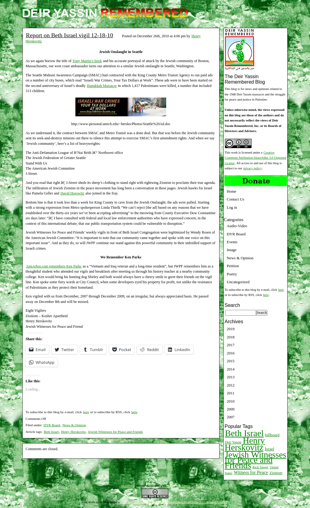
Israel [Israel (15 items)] (269, 449)
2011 (230, 393)
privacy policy (252, 168)
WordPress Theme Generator (185, 485)
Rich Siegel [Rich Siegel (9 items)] (260, 467)
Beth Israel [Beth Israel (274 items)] (244, 433)
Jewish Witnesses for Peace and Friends (115, 431)
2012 (231, 385)
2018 (231, 337)
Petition (233, 266)
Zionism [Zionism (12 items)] (275, 473)
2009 (231, 409)
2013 (231, 377)
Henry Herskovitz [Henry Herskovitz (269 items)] (245, 444)
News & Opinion (74, 425)
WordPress (128, 485)
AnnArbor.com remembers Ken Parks (54, 266)
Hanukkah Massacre (102, 86)
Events (232, 242)
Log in (232, 207)
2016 (231, 353)
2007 (231, 417)
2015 (231, 361)
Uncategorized (238, 282)
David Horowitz (72, 193)
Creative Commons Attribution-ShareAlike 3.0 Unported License (255, 158)
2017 (231, 345)
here (86, 412)
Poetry (232, 274)
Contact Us (235, 199)
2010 (231, 401)
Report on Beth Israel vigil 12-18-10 (69, 35)
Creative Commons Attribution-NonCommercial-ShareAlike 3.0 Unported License (174, 502)
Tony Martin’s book (87, 61)
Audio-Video (237, 226)
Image (231, 249)
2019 (231, 329)
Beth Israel (51, 431)
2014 (231, 369)
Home (231, 191)
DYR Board (52, 425)
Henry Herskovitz (73, 431)
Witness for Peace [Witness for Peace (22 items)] (251, 472)
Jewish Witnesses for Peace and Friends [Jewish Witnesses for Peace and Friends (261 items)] (255, 460)
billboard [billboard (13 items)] (272, 435)
